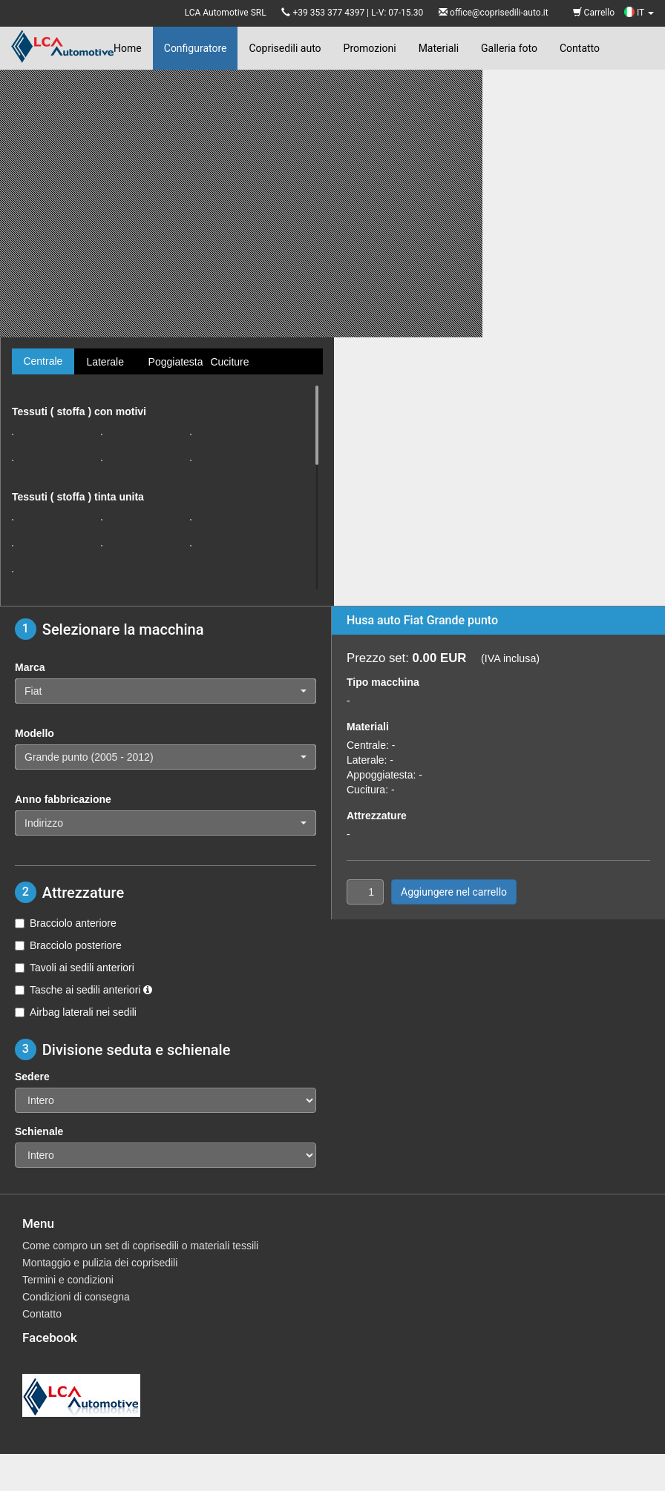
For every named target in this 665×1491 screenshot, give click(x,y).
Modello (34, 733)
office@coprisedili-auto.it (499, 12)
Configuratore (195, 48)
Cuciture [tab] (229, 362)
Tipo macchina (383, 682)
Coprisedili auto (285, 48)
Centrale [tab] (42, 361)
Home (128, 48)
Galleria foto (509, 48)
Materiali (439, 48)
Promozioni (370, 48)
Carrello (594, 12)
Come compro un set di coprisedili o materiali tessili (140, 1246)
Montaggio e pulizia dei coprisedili (99, 1263)
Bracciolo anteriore (66, 923)
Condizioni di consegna (76, 1297)
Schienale (39, 1131)
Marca (30, 667)
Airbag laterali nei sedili (76, 1012)
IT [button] (639, 12)
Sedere (32, 1076)
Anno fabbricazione (63, 799)
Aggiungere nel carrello (454, 892)
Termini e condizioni (68, 1280)
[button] (165, 691)
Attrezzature (377, 815)
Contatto (580, 48)
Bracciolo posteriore (68, 945)
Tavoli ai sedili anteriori (74, 967)
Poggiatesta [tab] (173, 362)
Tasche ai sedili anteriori (83, 990)
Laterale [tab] (105, 362)
